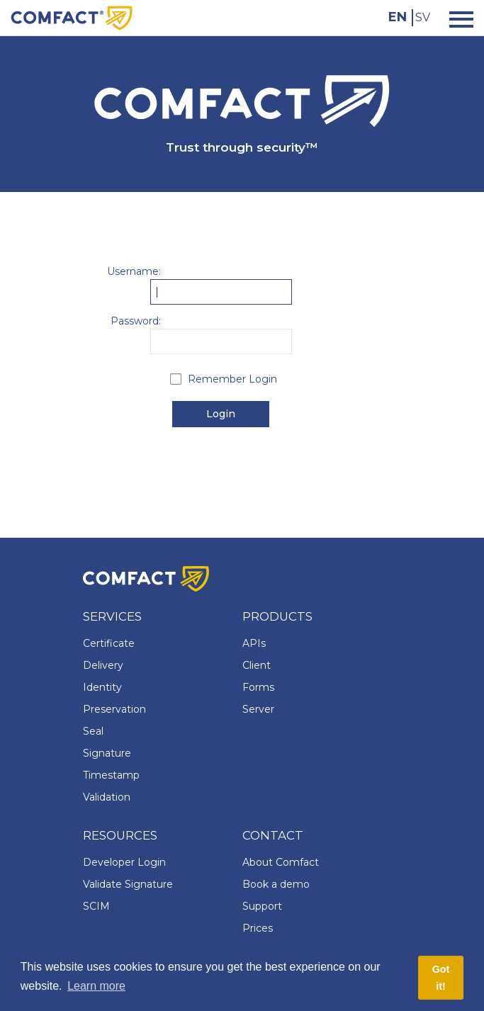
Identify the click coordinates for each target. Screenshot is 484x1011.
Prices (257, 928)
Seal (93, 731)
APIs (254, 643)
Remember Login (232, 379)
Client (256, 665)
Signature (107, 753)
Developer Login (124, 862)
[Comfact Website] (72, 17)
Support (262, 906)
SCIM (96, 906)
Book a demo (276, 884)
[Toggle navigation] (457, 18)
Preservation (114, 709)
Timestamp (111, 775)
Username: (134, 271)
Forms (258, 687)
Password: (136, 321)
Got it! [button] (441, 978)
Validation (106, 797)
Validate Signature (128, 884)
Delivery (103, 665)
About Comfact (280, 862)
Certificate (109, 643)
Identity (102, 687)
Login (220, 413)
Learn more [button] (96, 986)
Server (258, 709)
